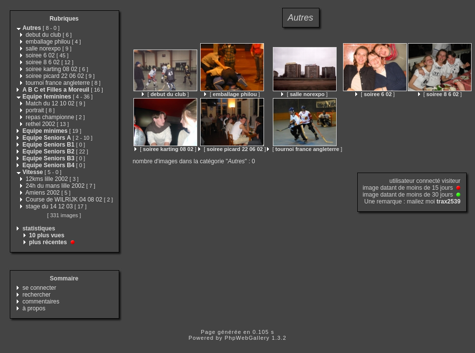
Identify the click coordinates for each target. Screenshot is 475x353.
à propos (34, 308)
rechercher (37, 294)
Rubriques (64, 18)
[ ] (165, 94)
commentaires (41, 301)
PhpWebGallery (247, 338)
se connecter (39, 287)
